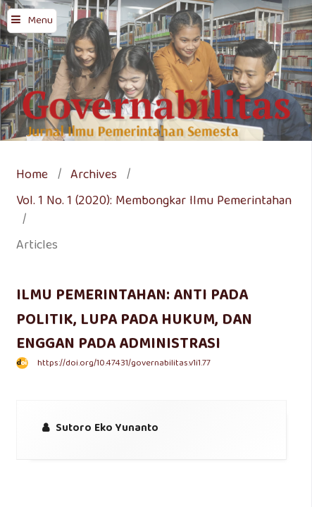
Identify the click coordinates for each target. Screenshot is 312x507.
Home (32, 176)
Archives (93, 176)
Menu (40, 21)
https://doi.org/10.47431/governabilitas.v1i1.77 (124, 364)
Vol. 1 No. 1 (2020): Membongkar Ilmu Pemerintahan (154, 202)
